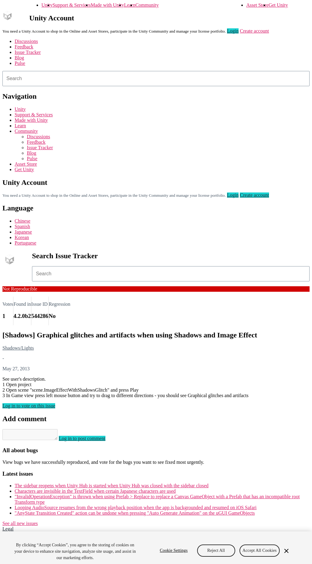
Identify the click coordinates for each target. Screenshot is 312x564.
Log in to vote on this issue (28, 405)
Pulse (20, 63)
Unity (46, 5)
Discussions (26, 41)
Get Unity (278, 5)
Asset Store (257, 5)
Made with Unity (107, 5)
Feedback (24, 46)
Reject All (216, 553)
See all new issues (20, 525)
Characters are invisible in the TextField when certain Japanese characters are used (95, 492)
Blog (19, 57)
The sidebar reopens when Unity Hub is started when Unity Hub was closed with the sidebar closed (111, 487)
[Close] (286, 554)
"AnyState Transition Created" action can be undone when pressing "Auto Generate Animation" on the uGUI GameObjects (135, 514)
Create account (254, 30)
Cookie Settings (174, 553)
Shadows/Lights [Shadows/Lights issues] (18, 348)
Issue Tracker (28, 52)
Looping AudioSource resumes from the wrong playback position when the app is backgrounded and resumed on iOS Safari (136, 509)
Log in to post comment (88, 440)
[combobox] (156, 78)
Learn (129, 5)
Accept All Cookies (260, 553)
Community (146, 5)
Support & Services (71, 5)
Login (233, 30)
